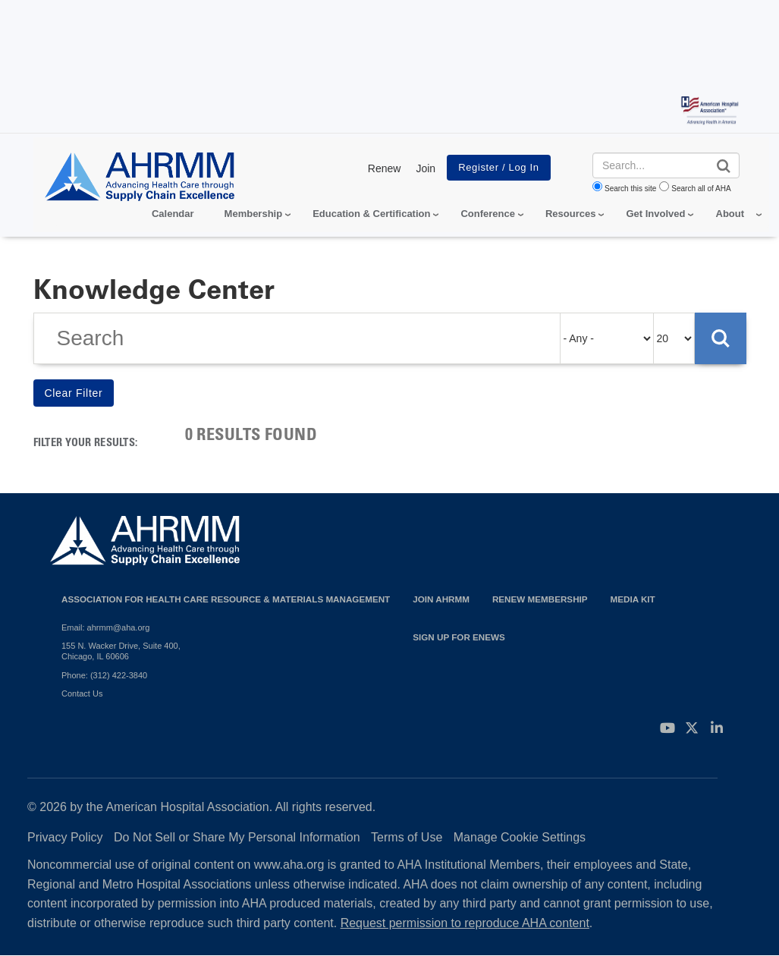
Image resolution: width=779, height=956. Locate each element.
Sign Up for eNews (459, 637)
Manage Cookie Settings (520, 837)
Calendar (173, 213)
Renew (384, 168)
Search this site (630, 188)
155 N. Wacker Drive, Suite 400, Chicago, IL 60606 (121, 651)
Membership (254, 213)
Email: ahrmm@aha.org (105, 627)
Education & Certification (371, 213)
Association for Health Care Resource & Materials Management (225, 599)
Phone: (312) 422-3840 (104, 675)
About (730, 213)
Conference (487, 213)
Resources (570, 213)
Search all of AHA (700, 188)
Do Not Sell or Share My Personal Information (237, 837)
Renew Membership (540, 599)
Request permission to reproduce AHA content (465, 923)
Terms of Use (406, 837)
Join (425, 168)
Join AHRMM (441, 599)
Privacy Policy (65, 837)
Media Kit (633, 599)
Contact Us (81, 693)
